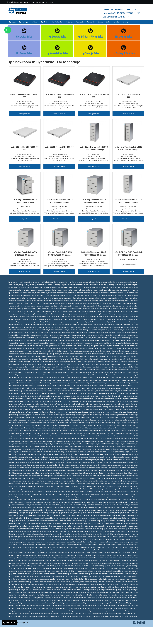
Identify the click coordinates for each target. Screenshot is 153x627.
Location (117, 22)
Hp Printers (34, 22)
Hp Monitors (45, 22)
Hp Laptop (12, 22)
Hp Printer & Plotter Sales (90, 36)
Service (100, 22)
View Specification (24, 114)
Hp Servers (69, 22)
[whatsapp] (7, 30)
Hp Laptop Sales (24, 36)
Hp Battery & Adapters (123, 53)
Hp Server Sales (24, 53)
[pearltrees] (143, 622)
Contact (108, 22)
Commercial (91, 22)
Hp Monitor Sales (123, 36)
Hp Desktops (23, 22)
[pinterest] (139, 622)
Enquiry (125, 22)
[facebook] (134, 622)
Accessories (80, 22)
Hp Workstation (57, 22)
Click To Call (9, 623)
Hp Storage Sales (90, 53)
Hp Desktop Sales (57, 36)
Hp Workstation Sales (57, 53)
